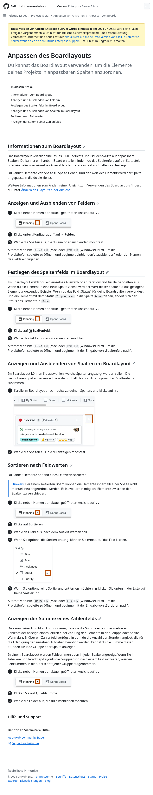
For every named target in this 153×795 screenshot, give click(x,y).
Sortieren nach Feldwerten (40, 465)
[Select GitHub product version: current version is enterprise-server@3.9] (77, 6)
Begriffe (61, 776)
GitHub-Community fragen (27, 737)
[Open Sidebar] (5, 15)
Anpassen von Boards (102, 15)
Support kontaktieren (23, 743)
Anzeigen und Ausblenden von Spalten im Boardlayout (72, 363)
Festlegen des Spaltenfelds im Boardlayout (58, 272)
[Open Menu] (147, 6)
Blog (48, 780)
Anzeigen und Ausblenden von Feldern (53, 203)
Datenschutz (77, 776)
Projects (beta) (40, 15)
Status (92, 776)
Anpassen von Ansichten (69, 15)
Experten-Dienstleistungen (25, 780)
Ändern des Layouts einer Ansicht (45, 190)
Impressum (43, 776)
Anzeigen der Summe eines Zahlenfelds (54, 618)
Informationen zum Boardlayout (47, 146)
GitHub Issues (18, 15)
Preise (103, 776)
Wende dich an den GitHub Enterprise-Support (49, 41)
